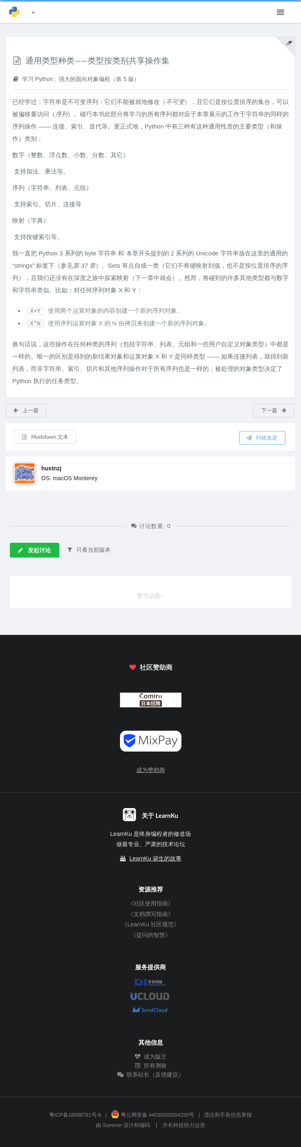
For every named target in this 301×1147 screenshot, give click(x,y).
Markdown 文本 (44, 437)
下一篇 (274, 410)
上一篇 (25, 410)
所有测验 (150, 1065)
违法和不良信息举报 (228, 1115)
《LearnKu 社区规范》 (150, 924)
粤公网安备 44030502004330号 (152, 1115)
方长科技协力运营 (184, 1125)
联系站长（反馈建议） (150, 1074)
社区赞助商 (150, 667)
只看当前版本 (88, 549)
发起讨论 (34, 549)
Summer (112, 1125)
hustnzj (51, 468)
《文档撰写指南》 (151, 914)
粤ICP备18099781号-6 (75, 1115)
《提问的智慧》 (151, 935)
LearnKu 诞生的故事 (155, 858)
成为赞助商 (150, 770)
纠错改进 (261, 437)
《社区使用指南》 (151, 903)
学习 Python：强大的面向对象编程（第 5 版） (76, 78)
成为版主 (150, 1056)
